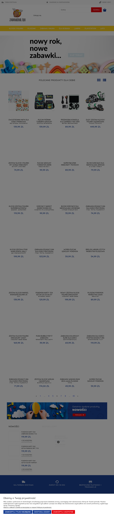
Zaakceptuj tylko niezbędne (18, 512)
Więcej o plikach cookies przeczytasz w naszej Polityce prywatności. (27, 507)
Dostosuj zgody (42, 512)
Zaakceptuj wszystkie (63, 512)
